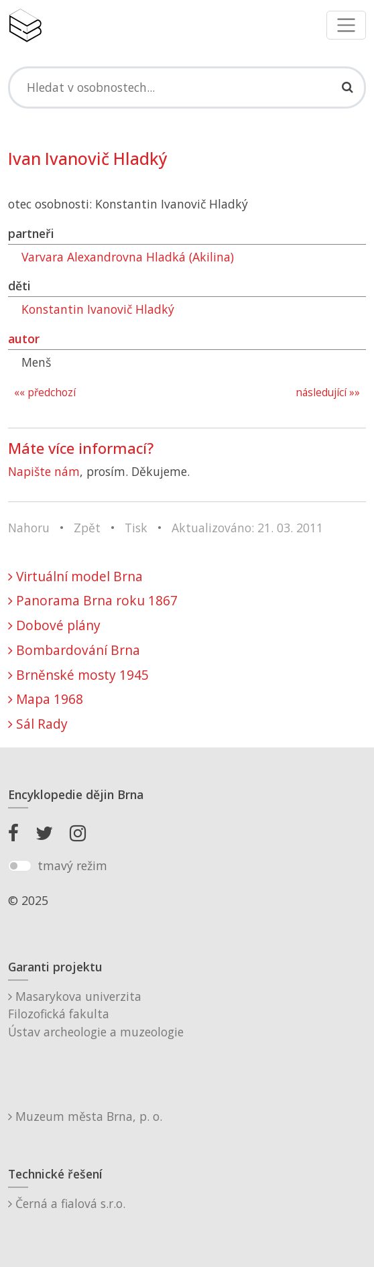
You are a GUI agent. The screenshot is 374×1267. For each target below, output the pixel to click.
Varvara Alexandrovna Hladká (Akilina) (127, 257)
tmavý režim (72, 865)
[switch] (20, 866)
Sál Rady (38, 724)
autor (24, 338)
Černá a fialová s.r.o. (66, 1203)
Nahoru (29, 528)
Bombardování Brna (74, 650)
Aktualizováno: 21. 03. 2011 (247, 528)
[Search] (187, 87)
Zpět (87, 528)
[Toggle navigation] (346, 25)
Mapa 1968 (45, 699)
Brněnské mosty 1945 (78, 675)
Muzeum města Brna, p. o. (85, 1116)
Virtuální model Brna (75, 576)
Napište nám (44, 471)
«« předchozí (45, 392)
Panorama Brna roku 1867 (93, 600)
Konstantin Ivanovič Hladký (97, 309)
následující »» (328, 392)
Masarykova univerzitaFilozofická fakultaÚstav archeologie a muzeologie (96, 1014)
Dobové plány (54, 625)
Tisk (136, 528)
